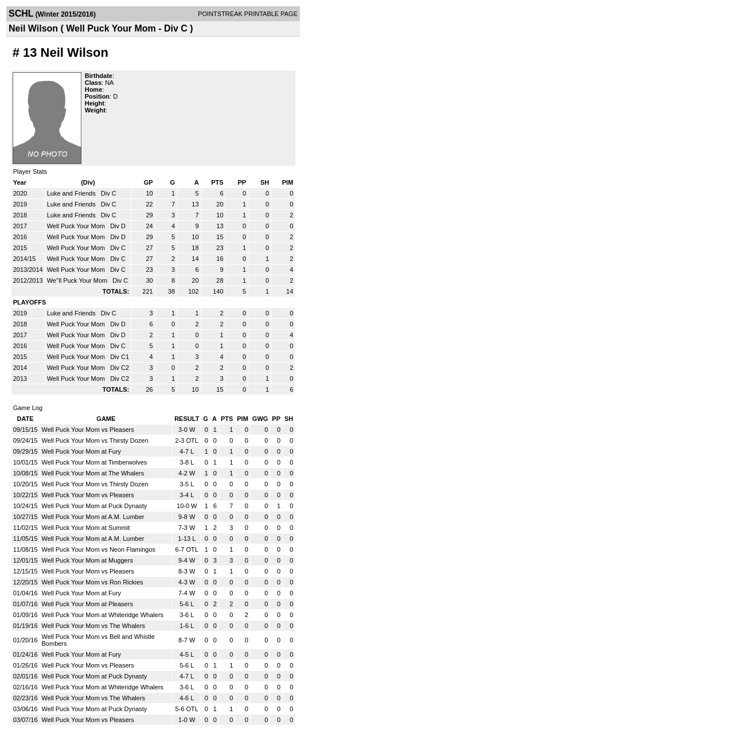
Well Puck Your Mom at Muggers (87, 560)
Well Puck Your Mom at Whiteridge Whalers (103, 614)
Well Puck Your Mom (77, 226)
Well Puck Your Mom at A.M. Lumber (93, 516)
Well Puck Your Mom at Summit (86, 527)
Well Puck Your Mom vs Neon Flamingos (99, 549)
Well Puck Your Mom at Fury (82, 451)
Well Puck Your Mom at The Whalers (93, 473)
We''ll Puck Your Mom (78, 280)
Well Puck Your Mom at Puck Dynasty (94, 505)
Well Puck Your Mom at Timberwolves (94, 462)
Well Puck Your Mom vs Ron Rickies (92, 582)
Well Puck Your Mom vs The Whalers (94, 625)
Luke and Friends (72, 193)
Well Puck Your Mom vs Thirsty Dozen (95, 440)
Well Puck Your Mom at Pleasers (87, 603)
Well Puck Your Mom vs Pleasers (88, 429)
